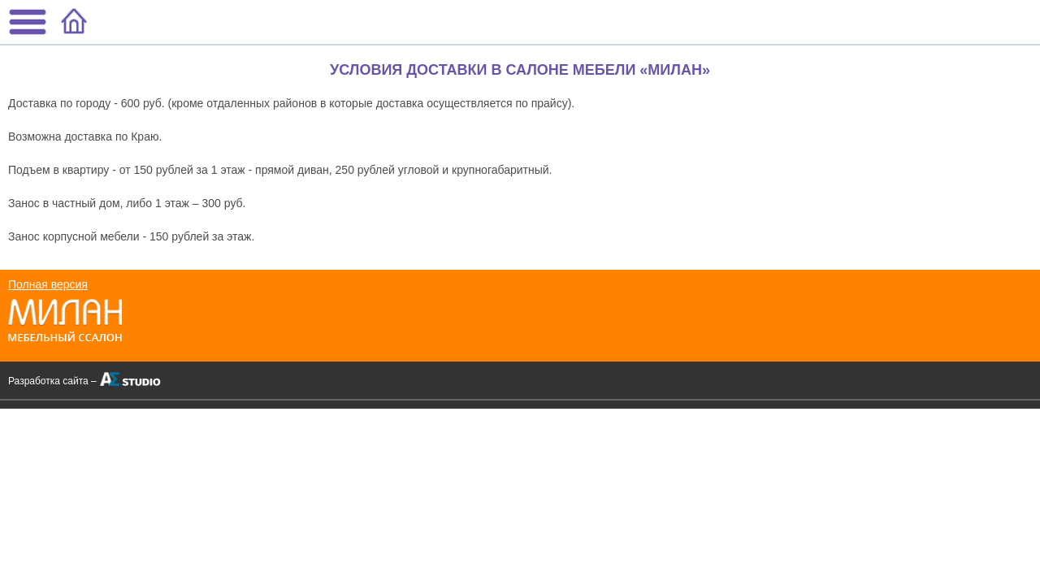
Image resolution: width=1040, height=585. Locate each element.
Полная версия (48, 284)
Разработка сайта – (52, 381)
